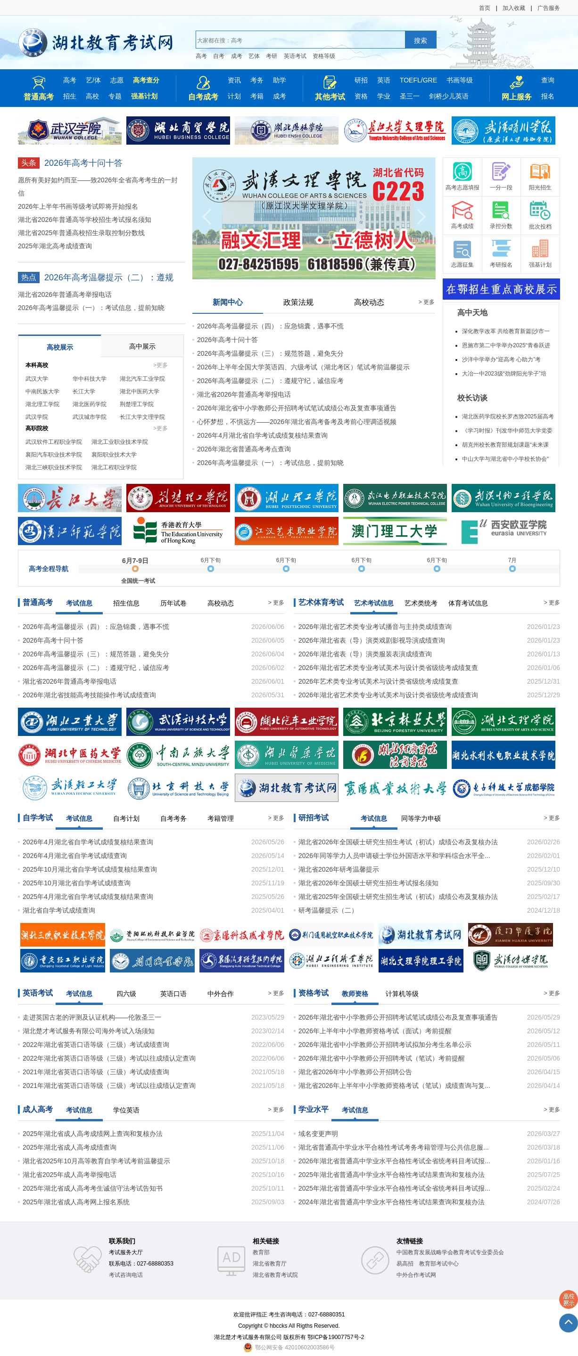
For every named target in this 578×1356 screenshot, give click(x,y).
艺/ (90, 80)
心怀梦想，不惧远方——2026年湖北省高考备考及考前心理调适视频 (296, 421)
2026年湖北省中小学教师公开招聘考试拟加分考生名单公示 (384, 1044)
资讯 (234, 80)
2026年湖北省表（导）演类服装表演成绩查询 (365, 654)
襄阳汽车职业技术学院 (53, 454)
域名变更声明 (318, 1133)
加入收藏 (514, 8)
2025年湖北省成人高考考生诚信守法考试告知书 (93, 1188)
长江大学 (84, 391)
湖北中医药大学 (139, 391)
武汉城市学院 (90, 417)
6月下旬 (211, 560)
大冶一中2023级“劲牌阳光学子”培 (504, 373)
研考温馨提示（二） (328, 910)
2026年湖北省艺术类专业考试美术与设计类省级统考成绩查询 (388, 695)
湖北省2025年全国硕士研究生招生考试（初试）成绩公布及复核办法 (398, 896)
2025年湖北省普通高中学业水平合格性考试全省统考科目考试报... (394, 1188)
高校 (92, 96)
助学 (279, 80)
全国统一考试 (138, 581)
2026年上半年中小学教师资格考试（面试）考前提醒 (375, 1031)
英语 (383, 80)
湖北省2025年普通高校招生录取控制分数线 (81, 233)
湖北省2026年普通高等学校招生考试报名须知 (84, 219)
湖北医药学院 (90, 404)
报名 (547, 96)
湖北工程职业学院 (114, 467)
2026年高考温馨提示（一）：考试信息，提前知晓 (91, 307)
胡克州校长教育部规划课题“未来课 (505, 444)
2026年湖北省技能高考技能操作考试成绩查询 (89, 695)
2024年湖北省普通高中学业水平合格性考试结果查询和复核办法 (391, 1202)
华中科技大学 (90, 379)
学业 (383, 96)
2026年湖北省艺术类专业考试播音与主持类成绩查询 (375, 626)
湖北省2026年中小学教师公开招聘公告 (355, 1072)
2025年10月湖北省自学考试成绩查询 (77, 883)
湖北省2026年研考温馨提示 (338, 869)
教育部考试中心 (439, 1263)
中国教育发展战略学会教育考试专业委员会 (450, 1252)
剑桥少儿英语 (449, 96)
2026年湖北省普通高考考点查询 (244, 449)
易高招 (404, 1263)
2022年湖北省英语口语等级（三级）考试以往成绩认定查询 (109, 1058)
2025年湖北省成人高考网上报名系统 (76, 1202)
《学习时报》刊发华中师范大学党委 (507, 430)
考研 (271, 56)
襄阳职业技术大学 (114, 454)
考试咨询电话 (126, 1275)
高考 (201, 56)
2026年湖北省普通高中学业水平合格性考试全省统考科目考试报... (394, 1161)
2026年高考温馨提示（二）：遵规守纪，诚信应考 (270, 380)
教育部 (261, 1252)
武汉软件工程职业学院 (53, 442)
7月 (512, 560)
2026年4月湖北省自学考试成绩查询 (75, 855)
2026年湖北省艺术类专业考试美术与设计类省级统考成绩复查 (388, 667)
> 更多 (427, 302)
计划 (234, 96)
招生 (69, 96)
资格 (361, 96)
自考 (218, 56)
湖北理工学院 (42, 404)
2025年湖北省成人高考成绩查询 (69, 1147)
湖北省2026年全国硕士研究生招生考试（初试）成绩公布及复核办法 (398, 842)
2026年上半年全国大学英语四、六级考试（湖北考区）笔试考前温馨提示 (303, 367)
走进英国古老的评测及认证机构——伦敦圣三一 (92, 1017)
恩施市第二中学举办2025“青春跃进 (506, 345)
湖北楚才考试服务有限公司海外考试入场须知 (89, 1031)
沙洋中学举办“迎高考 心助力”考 (501, 359)
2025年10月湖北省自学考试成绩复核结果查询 (90, 869)
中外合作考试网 (416, 1275)
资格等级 (324, 56)
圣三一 (410, 96)
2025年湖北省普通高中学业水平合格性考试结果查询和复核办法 (391, 1174)
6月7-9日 (135, 560)
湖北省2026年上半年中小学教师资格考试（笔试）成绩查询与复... (394, 1085)
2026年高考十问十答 (83, 163)
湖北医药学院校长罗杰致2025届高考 (508, 416)
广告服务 (548, 8)
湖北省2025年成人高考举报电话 (69, 1174)
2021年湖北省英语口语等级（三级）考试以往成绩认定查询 (109, 1085)
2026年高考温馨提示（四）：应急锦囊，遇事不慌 (270, 326)
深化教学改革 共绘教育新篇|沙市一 (506, 331)
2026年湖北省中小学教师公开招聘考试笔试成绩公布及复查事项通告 (296, 408)
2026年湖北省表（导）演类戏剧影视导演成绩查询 (371, 640)
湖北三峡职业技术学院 (53, 467)
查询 (547, 80)
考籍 (257, 96)
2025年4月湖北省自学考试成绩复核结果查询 (88, 896)
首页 (484, 8)
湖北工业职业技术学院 (119, 442)
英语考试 (295, 56)
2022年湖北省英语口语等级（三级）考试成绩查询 (96, 1044)
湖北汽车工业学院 (142, 379)
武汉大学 (36, 379)
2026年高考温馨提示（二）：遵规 (108, 277)
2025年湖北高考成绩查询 (55, 246)
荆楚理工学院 (137, 404)
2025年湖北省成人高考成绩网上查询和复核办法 (93, 1133)
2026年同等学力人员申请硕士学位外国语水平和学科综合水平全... (394, 855)
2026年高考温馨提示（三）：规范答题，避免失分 (270, 353)
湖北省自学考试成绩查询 (59, 910)
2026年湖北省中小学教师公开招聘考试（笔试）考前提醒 (381, 1058)
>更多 (160, 365)
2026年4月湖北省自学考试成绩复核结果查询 (262, 435)
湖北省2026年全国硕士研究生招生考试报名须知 (368, 883)
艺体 (254, 56)
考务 (257, 80)
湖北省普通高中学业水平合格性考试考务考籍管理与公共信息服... (393, 1147)
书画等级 (459, 80)
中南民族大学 (42, 391)
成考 (236, 56)
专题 (115, 96)
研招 (361, 80)
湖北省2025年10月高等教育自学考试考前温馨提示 (96, 1161)
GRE (430, 80)
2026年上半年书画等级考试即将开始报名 (78, 206)
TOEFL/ (411, 80)
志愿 (117, 80)
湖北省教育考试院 (275, 1275)
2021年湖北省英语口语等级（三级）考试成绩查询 (96, 1072)
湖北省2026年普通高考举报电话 (65, 294)
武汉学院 (36, 417)
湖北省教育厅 (270, 1263)
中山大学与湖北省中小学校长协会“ (505, 459)
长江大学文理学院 (142, 417)
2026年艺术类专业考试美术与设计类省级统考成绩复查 (378, 681)
